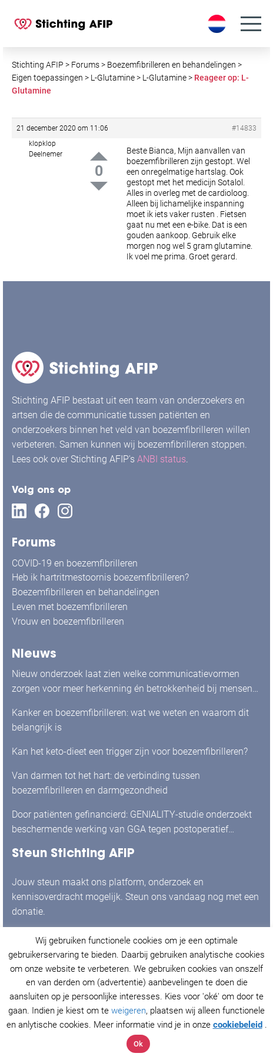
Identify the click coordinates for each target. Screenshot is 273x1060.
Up (99, 156)
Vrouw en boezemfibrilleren (68, 621)
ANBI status (161, 459)
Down (99, 186)
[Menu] (251, 23)
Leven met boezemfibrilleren (70, 606)
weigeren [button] (128, 1010)
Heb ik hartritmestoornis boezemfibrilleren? (100, 577)
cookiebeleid (237, 1024)
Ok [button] (138, 1043)
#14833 (244, 128)
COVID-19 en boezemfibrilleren (75, 563)
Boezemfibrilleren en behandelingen (85, 592)
